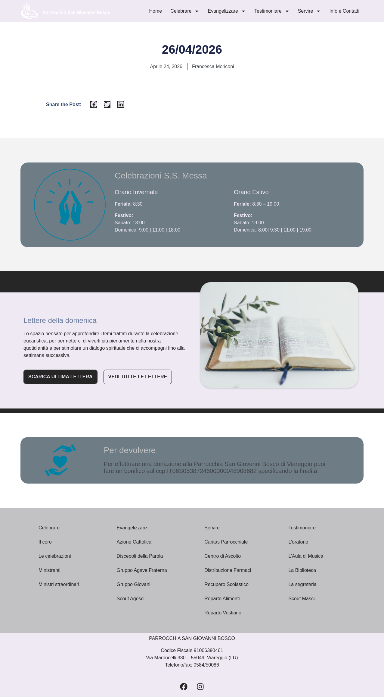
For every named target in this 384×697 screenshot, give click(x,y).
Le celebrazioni (55, 556)
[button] (93, 104)
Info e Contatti (344, 11)
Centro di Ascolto (223, 556)
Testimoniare (272, 11)
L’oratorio (298, 541)
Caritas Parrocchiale (226, 541)
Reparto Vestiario (223, 612)
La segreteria (302, 584)
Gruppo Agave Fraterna (143, 570)
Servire (309, 11)
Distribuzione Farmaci (228, 570)
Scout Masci (301, 598)
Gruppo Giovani (134, 584)
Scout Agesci (131, 598)
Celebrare (184, 11)
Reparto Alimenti (222, 598)
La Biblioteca (302, 570)
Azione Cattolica (135, 541)
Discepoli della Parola (140, 556)
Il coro (45, 541)
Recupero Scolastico (227, 584)
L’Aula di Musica (306, 556)
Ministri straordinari (60, 584)
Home (155, 11)
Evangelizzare (227, 11)
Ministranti (50, 570)
